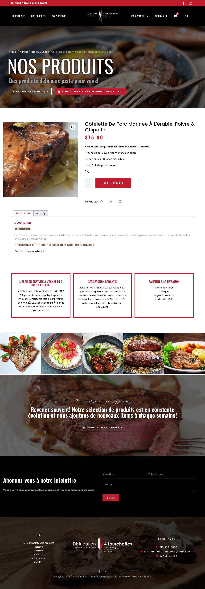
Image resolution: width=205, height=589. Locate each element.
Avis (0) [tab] (40, 213)
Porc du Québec (40, 51)
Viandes (23, 51)
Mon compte (140, 16)
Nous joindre (59, 16)
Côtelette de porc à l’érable (29, 251)
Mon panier (161, 16)
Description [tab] (23, 213)
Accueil (13, 51)
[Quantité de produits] (89, 183)
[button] (186, 16)
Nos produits (38, 16)
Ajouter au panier (113, 183)
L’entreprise (18, 16)
